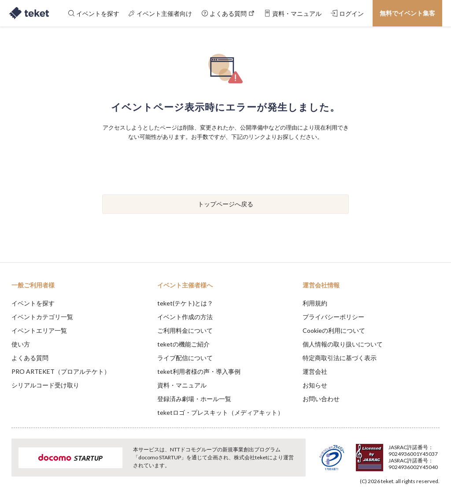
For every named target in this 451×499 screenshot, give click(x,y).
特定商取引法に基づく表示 (340, 357)
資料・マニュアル (182, 385)
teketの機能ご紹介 (183, 344)
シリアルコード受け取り (45, 385)
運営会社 (315, 371)
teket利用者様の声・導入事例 (198, 371)
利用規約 (315, 303)
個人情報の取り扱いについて (343, 344)
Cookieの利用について (334, 330)
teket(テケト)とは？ (185, 303)
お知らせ (315, 385)
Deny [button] (375, 455)
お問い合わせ (321, 398)
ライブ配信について (185, 357)
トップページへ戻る (225, 204)
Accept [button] (420, 454)
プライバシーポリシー (333, 316)
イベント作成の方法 (185, 316)
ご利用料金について (185, 330)
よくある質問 (29, 357)
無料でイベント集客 (407, 13)
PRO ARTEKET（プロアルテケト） (60, 371)
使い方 (20, 344)
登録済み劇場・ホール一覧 (194, 398)
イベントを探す (33, 303)
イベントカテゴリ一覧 (42, 316)
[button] (12, 466)
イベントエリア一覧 (39, 330)
